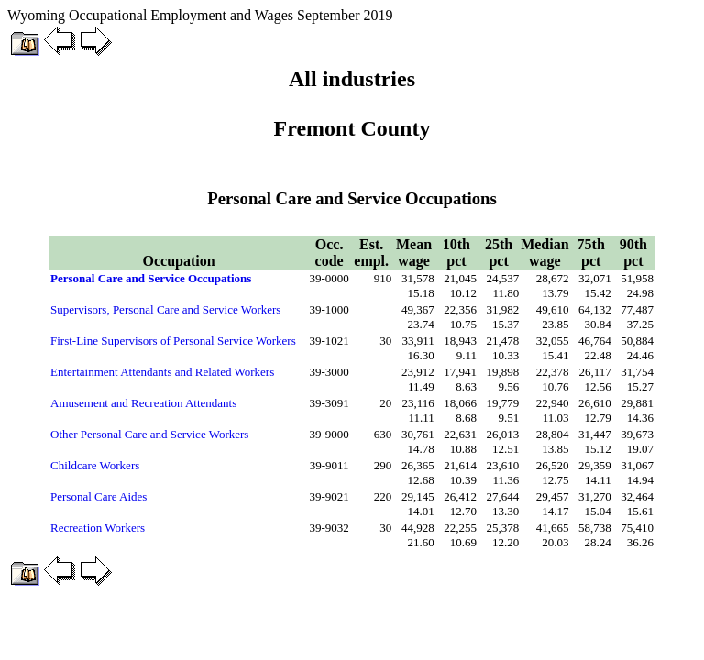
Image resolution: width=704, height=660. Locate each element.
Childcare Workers (94, 465)
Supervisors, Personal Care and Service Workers (165, 309)
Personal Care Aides (98, 496)
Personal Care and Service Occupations (150, 278)
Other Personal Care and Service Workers (149, 434)
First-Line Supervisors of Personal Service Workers (173, 340)
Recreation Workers (97, 527)
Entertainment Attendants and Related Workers (162, 372)
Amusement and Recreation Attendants (143, 403)
